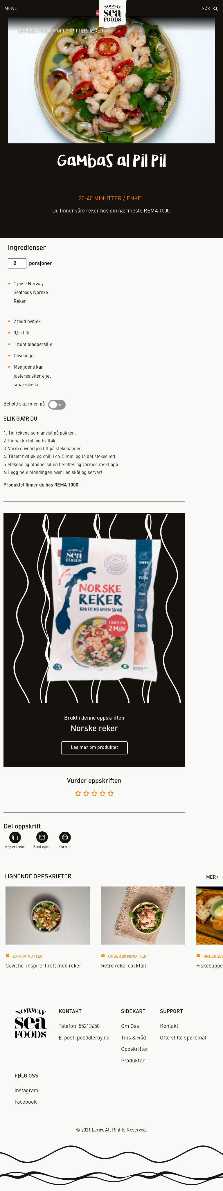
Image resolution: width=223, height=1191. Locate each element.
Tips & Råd (133, 1038)
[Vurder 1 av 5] (78, 794)
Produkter (133, 1061)
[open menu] (43, 9)
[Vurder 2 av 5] (86, 794)
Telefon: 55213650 (79, 1026)
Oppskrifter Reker (80, 31)
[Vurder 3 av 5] (94, 794)
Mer (211, 877)
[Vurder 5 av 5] (111, 794)
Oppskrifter (33, 31)
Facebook (26, 1102)
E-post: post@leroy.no (84, 1038)
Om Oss (130, 1026)
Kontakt (169, 1026)
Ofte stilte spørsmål (183, 1038)
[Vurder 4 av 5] (102, 794)
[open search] (210, 9)
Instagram (26, 1090)
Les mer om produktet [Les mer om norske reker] (94, 747)
